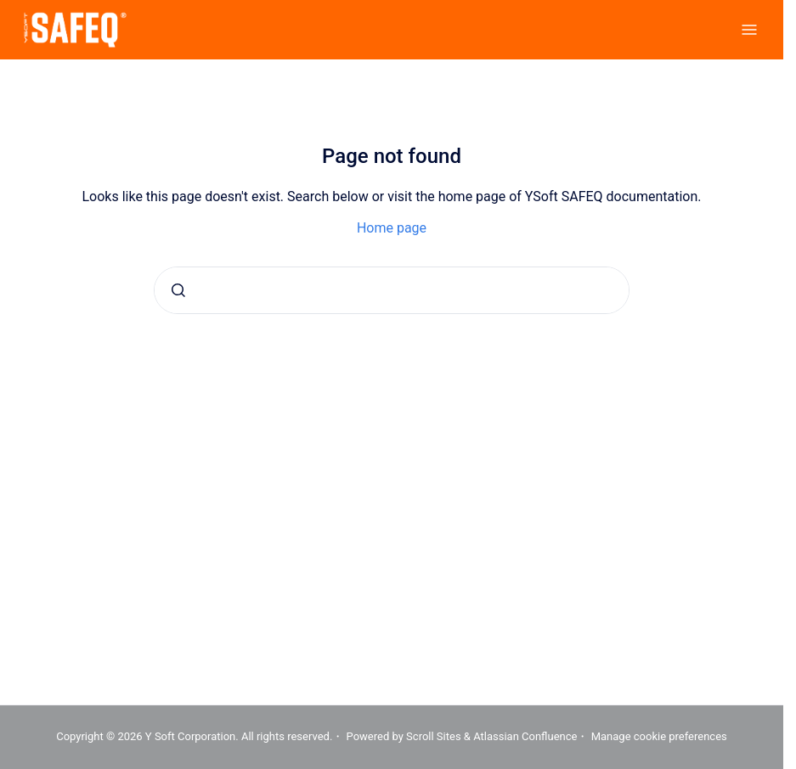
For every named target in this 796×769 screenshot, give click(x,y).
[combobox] (392, 290)
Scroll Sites (433, 736)
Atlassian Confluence (525, 736)
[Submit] (178, 290)
